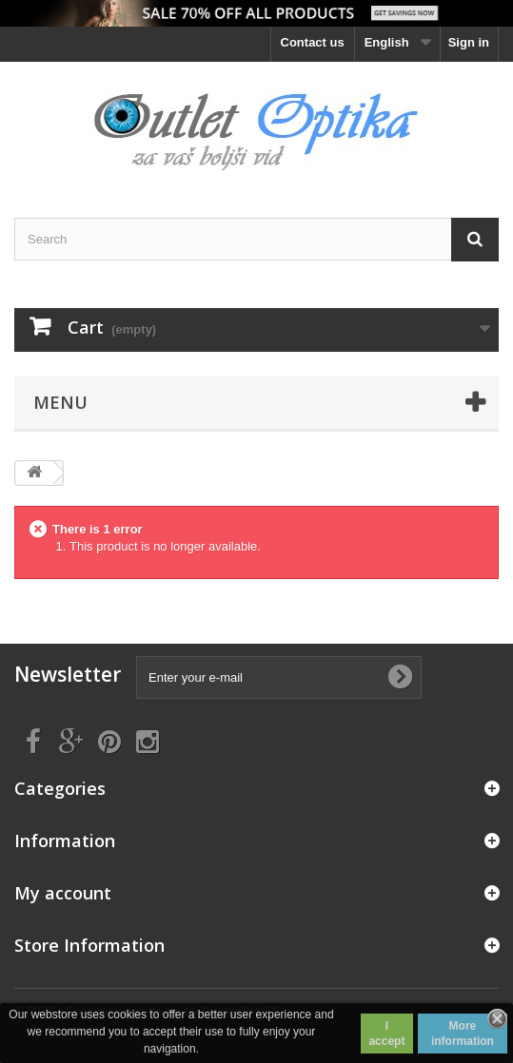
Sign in (468, 42)
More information (462, 1033)
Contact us (313, 42)
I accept (386, 1033)
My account (62, 892)
